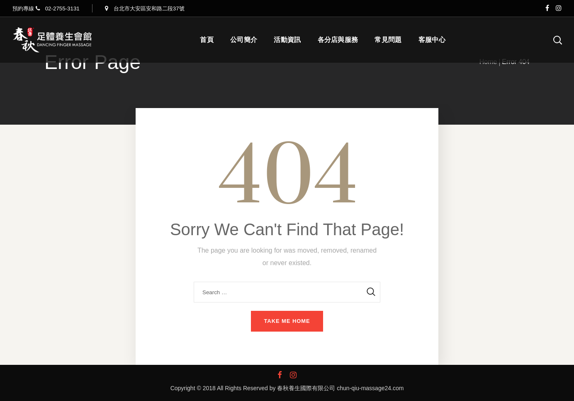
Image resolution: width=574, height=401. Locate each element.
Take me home (287, 321)
